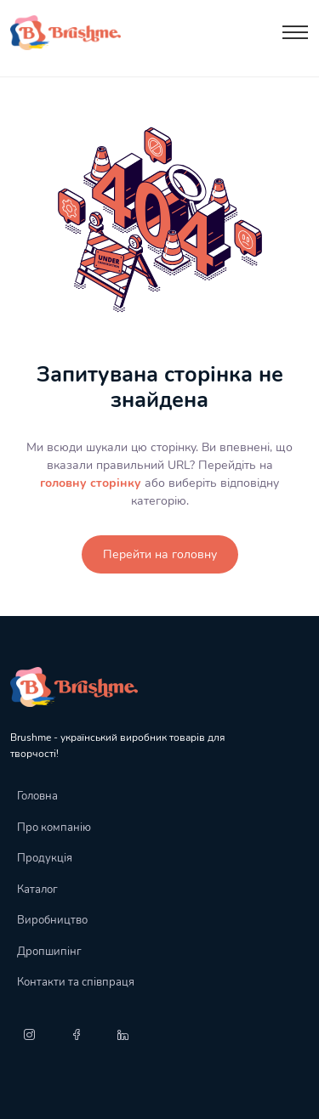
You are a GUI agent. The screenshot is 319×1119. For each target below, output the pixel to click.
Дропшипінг (49, 951)
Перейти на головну (160, 554)
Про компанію (54, 827)
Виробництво (52, 920)
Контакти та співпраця (75, 982)
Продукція (44, 858)
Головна (37, 796)
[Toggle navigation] (295, 32)
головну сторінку (90, 483)
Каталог (37, 889)
